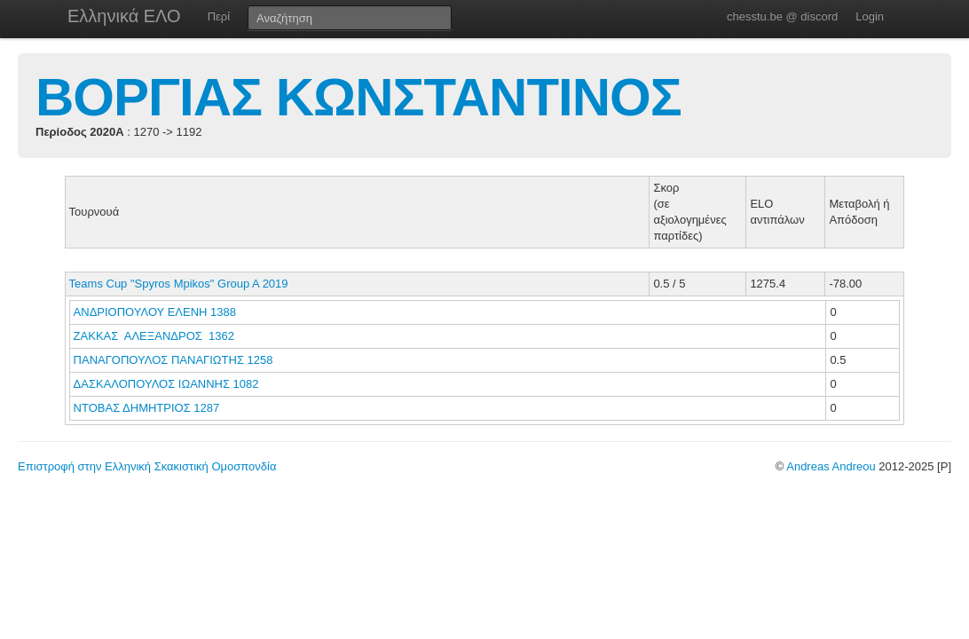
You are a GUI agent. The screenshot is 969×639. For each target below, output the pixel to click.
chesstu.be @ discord (782, 16)
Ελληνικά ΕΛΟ (124, 16)
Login (869, 16)
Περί (219, 16)
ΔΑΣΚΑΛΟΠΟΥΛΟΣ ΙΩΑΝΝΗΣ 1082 (166, 383)
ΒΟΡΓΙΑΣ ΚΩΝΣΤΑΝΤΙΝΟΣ (358, 97)
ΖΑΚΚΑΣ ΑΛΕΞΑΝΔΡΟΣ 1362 (154, 336)
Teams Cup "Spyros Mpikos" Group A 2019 (178, 283)
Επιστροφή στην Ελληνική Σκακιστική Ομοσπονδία (147, 466)
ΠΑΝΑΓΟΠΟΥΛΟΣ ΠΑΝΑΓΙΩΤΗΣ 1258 (173, 360)
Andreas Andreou (830, 466)
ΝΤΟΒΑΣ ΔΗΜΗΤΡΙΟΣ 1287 (147, 407)
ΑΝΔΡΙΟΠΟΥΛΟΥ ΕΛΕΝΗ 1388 (155, 312)
